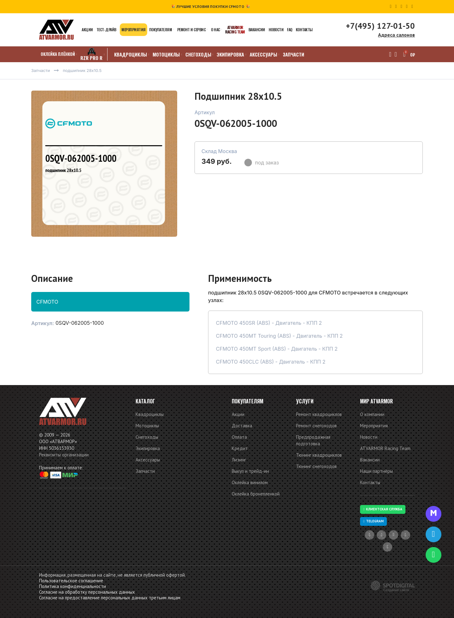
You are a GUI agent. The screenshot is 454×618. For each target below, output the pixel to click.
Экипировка (148, 448)
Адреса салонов (396, 35)
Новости (368, 437)
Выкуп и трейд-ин (250, 471)
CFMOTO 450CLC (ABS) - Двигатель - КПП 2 (271, 362)
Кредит (240, 448)
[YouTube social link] (390, 7)
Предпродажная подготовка (313, 440)
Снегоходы (147, 437)
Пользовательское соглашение (71, 581)
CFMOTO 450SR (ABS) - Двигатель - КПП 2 (269, 323)
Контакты (370, 482)
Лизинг (239, 460)
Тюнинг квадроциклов (319, 455)
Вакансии (370, 460)
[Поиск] (388, 54)
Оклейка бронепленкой (256, 494)
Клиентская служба (382, 509)
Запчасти (145, 471)
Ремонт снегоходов (316, 426)
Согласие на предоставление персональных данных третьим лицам (109, 598)
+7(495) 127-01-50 (380, 26)
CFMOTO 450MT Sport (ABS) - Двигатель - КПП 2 (277, 349)
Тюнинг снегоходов (316, 466)
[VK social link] (407, 7)
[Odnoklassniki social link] (401, 7)
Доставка (242, 426)
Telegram (373, 521)
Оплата (239, 437)
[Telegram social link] (412, 7)
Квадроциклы (150, 414)
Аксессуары (148, 460)
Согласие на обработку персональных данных (87, 592)
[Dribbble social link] (396, 7)
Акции (238, 414)
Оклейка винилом (250, 482)
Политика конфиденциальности (72, 586)
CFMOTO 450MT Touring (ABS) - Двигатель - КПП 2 (279, 336)
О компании (372, 414)
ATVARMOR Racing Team (385, 448)
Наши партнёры (376, 471)
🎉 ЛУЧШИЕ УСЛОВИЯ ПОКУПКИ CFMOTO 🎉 (210, 6)
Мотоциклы (147, 426)
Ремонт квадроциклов (319, 414)
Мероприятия (374, 426)
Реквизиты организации (64, 455)
